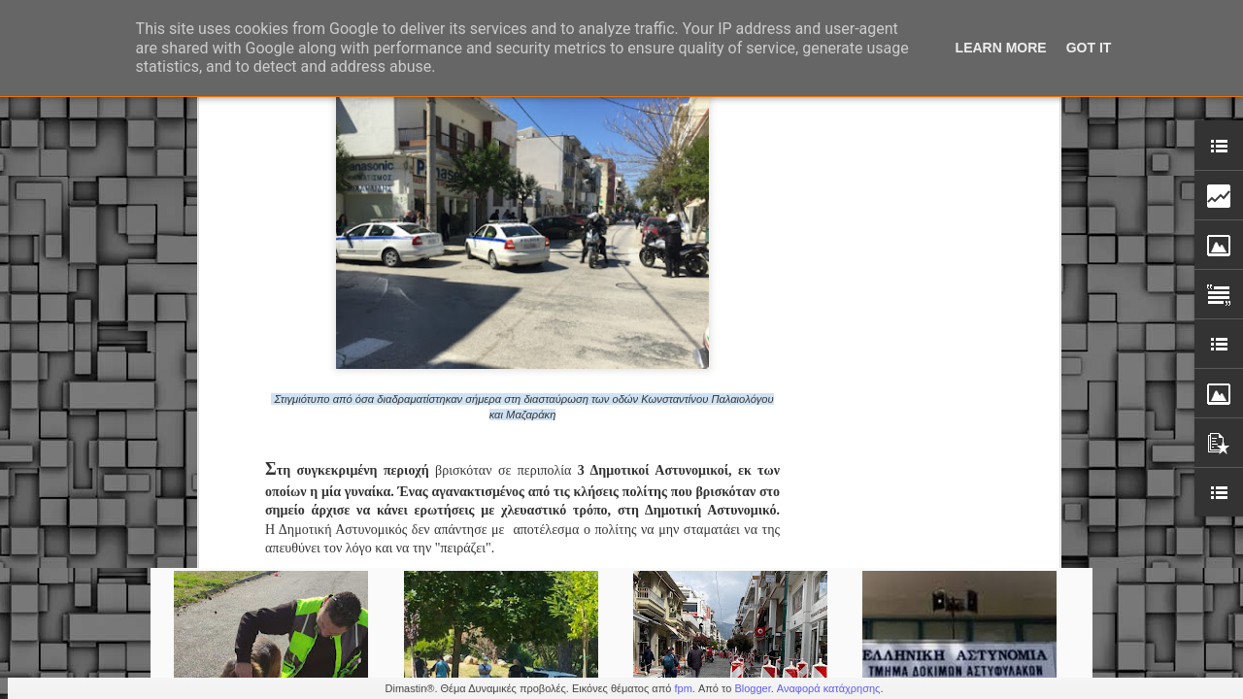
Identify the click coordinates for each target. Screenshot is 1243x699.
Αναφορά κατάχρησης (829, 688)
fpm (682, 688)
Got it (1089, 47)
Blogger (752, 688)
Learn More (1001, 47)
